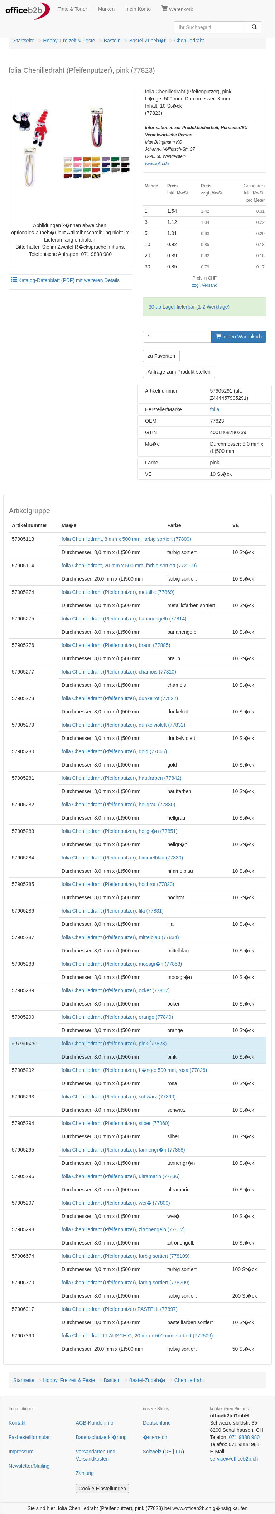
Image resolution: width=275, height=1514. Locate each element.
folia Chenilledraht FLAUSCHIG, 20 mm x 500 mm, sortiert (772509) (137, 1336)
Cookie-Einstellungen (102, 1488)
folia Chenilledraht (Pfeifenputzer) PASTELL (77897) (120, 1309)
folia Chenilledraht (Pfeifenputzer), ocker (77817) (116, 990)
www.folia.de (157, 163)
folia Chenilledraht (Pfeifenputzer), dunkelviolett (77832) (123, 725)
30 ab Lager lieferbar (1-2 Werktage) (189, 307)
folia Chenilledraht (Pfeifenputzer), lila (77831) (113, 911)
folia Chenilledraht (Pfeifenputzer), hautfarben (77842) (122, 778)
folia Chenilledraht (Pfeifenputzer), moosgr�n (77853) (122, 964)
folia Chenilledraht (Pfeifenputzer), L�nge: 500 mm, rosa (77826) (134, 1070)
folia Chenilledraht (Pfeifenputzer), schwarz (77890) (119, 1097)
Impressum (21, 1451)
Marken (106, 9)
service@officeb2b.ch (234, 1459)
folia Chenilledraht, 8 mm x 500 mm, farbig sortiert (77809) (126, 539)
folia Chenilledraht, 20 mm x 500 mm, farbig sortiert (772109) (129, 565)
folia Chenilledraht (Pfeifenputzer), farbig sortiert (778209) (125, 1282)
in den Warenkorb (239, 336)
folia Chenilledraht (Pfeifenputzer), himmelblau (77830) (122, 858)
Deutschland (157, 1423)
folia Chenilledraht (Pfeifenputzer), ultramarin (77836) (121, 1176)
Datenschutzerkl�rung (101, 1437)
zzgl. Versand (204, 285)
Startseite (23, 40)
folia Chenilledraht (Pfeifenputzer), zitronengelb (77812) (123, 1229)
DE (168, 1451)
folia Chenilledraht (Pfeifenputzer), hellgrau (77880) (118, 804)
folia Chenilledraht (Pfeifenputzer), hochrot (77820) (118, 884)
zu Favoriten (161, 356)
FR (179, 1451)
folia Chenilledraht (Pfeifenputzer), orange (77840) (117, 1017)
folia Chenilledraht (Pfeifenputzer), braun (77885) (116, 645)
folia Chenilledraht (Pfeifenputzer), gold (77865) (114, 751)
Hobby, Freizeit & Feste (69, 40)
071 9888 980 (244, 1437)
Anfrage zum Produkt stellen (179, 372)
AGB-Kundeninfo (95, 1423)
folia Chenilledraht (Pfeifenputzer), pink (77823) (114, 1043)
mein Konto (138, 9)
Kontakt (17, 1423)
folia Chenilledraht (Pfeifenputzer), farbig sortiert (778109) (125, 1256)
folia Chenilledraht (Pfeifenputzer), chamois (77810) (119, 672)
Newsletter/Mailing (29, 1466)
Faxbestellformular (29, 1437)
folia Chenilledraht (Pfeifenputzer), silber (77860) (115, 1123)
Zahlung (85, 1473)
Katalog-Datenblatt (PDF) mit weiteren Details (65, 280)
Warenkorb (177, 9)
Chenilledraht (189, 40)
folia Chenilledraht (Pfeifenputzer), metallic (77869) (118, 592)
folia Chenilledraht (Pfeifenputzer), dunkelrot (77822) (120, 698)
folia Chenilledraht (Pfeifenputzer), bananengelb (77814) (124, 619)
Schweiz (152, 1451)
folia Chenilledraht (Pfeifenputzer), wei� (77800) (116, 1203)
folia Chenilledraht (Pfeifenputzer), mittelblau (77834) (120, 937)
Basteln (112, 40)
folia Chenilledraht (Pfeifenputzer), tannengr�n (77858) (123, 1150)
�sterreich (155, 1437)
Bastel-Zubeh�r (147, 40)
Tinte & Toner (72, 9)
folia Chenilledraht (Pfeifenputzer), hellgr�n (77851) (120, 831)
